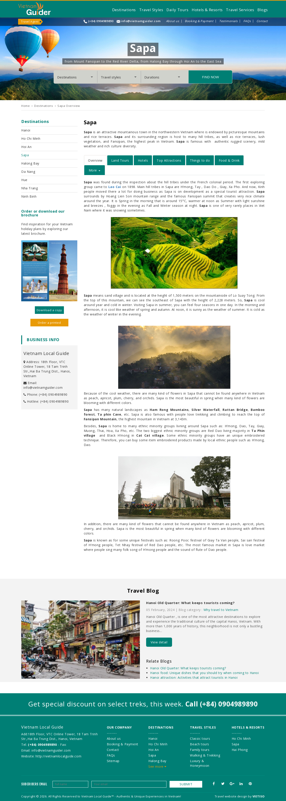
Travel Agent (29, 21)
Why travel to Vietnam (221, 610)
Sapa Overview (68, 106)
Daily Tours (177, 9)
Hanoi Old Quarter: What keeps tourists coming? (190, 602)
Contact (262, 21)
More (94, 170)
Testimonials (228, 21)
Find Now (210, 77)
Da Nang (28, 171)
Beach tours (199, 744)
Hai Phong (240, 750)
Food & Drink (229, 160)
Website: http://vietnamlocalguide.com (51, 756)
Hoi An (26, 147)
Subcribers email (34, 784)
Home (25, 106)
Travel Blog (143, 590)
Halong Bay (30, 163)
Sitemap (113, 761)
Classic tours (200, 738)
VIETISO (258, 796)
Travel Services (240, 9)
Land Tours (120, 160)
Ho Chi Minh (30, 138)
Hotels (143, 160)
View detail (159, 642)
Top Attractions (169, 160)
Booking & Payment (199, 21)
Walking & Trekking (205, 755)
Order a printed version (49, 323)
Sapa (25, 155)
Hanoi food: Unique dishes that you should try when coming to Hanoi (204, 673)
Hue (24, 180)
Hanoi (25, 130)
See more (157, 766)
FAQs (247, 21)
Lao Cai (114, 187)
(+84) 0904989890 (101, 21)
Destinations (124, 9)
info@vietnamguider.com (140, 21)
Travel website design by (233, 796)
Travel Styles (151, 9)
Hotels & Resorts (207, 9)
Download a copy (49, 310)
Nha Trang (29, 188)
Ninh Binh (28, 196)
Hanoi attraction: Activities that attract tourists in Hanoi (194, 677)
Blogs (262, 9)
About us (172, 21)
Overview (95, 160)
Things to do (200, 160)
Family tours (199, 750)
